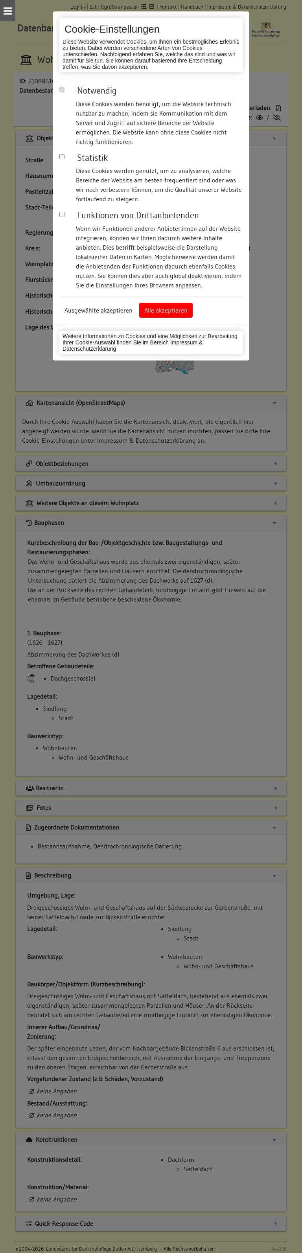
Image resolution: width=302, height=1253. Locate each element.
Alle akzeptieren (166, 310)
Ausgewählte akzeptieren (98, 310)
